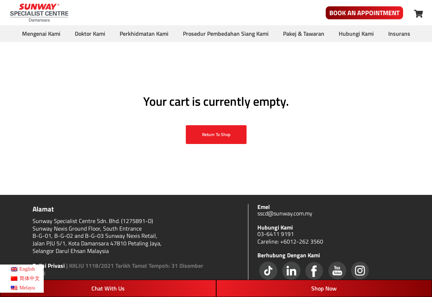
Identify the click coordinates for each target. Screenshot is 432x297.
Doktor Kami (90, 33)
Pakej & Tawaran (303, 33)
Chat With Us (108, 288)
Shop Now (324, 288)
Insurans (399, 33)
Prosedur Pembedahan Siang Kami (226, 33)
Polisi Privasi (49, 265)
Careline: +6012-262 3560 (290, 241)
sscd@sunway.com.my (284, 213)
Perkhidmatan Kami (144, 33)
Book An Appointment (364, 13)
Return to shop (216, 134)
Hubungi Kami (356, 33)
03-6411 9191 (275, 234)
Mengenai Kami (41, 33)
